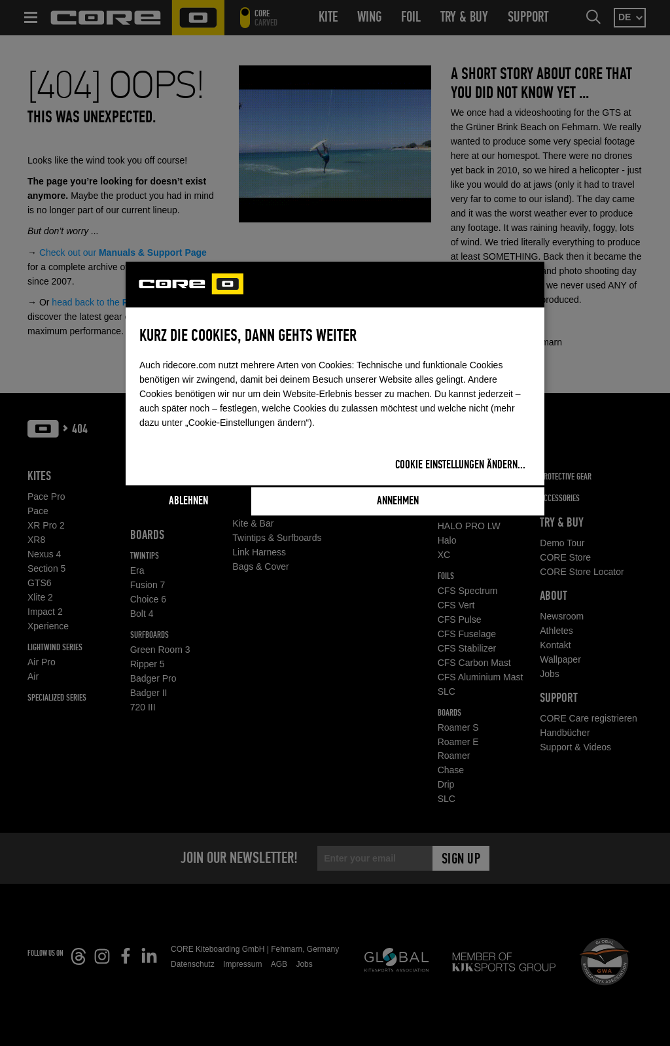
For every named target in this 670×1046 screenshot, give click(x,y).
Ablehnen (188, 501)
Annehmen (398, 501)
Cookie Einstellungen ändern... (460, 465)
